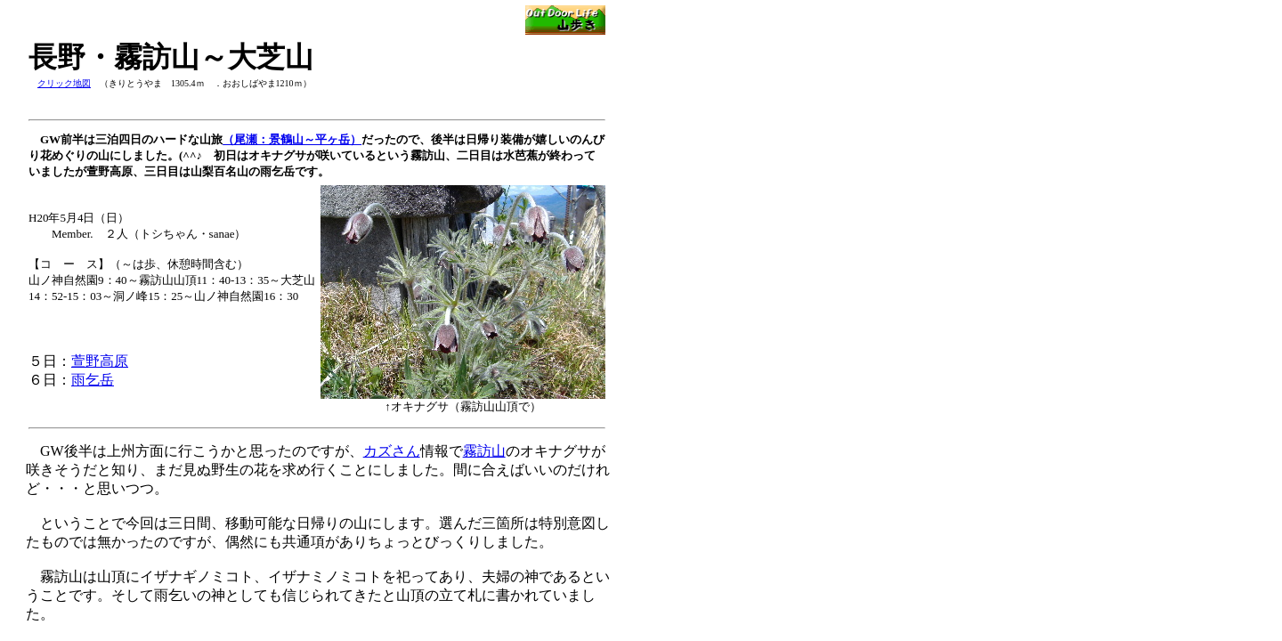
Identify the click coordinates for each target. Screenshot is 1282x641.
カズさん (391, 450)
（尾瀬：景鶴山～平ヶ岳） (292, 139)
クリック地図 (64, 83)
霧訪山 (484, 450)
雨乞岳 (92, 379)
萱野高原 (99, 361)
